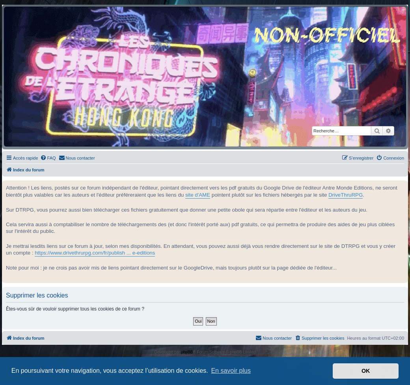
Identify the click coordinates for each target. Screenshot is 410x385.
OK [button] (366, 371)
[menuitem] (48, 158)
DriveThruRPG (345, 195)
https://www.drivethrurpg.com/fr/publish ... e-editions (95, 253)
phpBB (187, 352)
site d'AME (197, 195)
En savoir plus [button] (231, 370)
